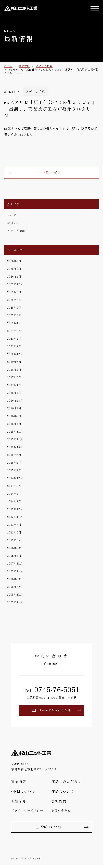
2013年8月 (14, 525)
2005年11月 (15, 602)
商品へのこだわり (67, 781)
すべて (11, 215)
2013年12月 (15, 509)
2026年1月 (14, 276)
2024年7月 (14, 331)
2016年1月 (14, 424)
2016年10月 (15, 400)
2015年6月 (14, 455)
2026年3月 (14, 261)
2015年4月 (14, 462)
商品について (63, 791)
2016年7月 (14, 408)
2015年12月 (15, 431)
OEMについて (23, 791)
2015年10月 (15, 447)
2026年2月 (14, 269)
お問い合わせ (61, 810)
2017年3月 (14, 377)
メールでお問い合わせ (55, 710)
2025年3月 (14, 315)
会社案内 (59, 801)
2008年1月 (14, 556)
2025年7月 (14, 300)
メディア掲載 (16, 231)
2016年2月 (14, 416)
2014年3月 (14, 486)
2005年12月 (15, 594)
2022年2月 (14, 346)
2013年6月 (14, 532)
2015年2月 (14, 470)
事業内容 (18, 781)
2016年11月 (15, 393)
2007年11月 (15, 571)
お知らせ (13, 223)
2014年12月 (15, 478)
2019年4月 (14, 362)
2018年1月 (14, 370)
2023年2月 (14, 338)
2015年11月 (15, 439)
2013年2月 (14, 540)
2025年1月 (14, 323)
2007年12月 (15, 563)
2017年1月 (14, 385)
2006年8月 (14, 587)
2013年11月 (15, 517)
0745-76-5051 (56, 689)
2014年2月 (14, 494)
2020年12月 (15, 354)
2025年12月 (15, 284)
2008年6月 (14, 548)
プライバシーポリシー (27, 810)
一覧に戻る (51, 172)
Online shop (51, 827)
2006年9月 (14, 579)
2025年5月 (14, 307)
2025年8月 (14, 292)
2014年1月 (14, 501)
